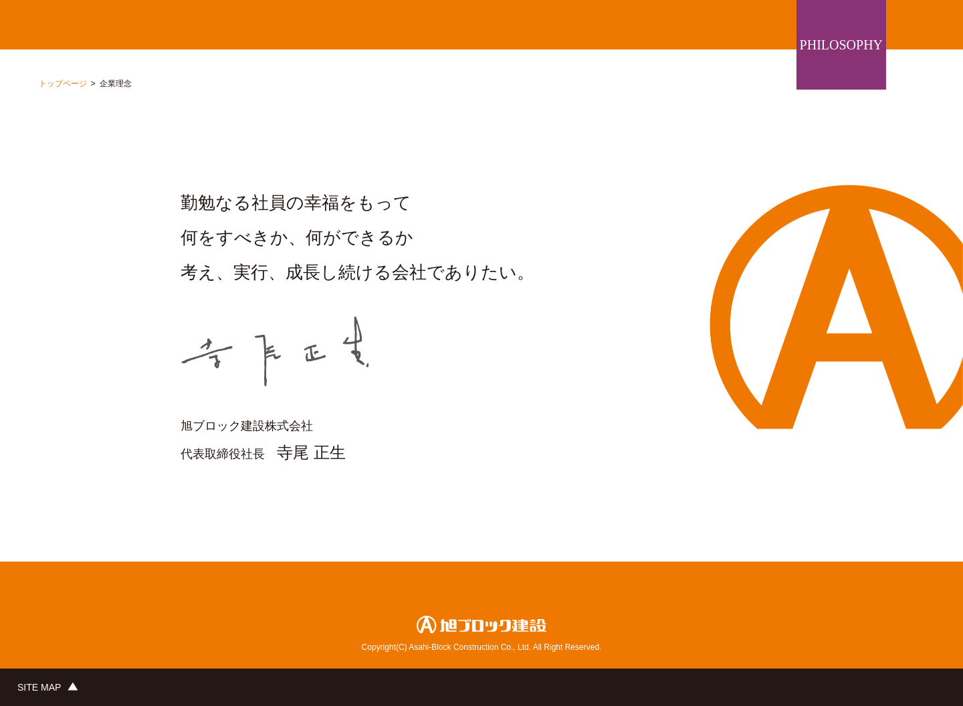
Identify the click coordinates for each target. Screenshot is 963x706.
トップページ (63, 83)
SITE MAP (39, 687)
